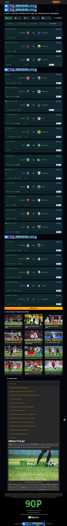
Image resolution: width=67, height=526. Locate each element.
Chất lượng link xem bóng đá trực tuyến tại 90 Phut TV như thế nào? (23, 418)
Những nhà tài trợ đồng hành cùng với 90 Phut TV (19, 430)
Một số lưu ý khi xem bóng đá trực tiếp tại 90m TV (19, 434)
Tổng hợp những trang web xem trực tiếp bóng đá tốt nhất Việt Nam (23, 426)
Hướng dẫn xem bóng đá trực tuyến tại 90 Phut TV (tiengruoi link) (22, 414)
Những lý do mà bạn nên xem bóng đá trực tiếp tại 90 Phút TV (22, 422)
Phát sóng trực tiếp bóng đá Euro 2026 (17, 410)
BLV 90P (32, 23)
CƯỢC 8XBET (56, 2)
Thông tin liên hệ (13, 437)
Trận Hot (21, 23)
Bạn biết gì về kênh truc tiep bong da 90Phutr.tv (19, 387)
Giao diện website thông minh (15, 399)
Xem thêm (33, 308)
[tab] (8, 18)
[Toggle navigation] (61, 2)
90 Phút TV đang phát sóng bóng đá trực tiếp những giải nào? (22, 406)
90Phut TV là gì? (13, 383)
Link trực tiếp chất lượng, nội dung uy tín (17, 403)
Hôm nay (44, 23)
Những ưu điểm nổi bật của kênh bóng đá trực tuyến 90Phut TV (22, 391)
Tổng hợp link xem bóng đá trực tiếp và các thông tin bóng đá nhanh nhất (24, 395)
